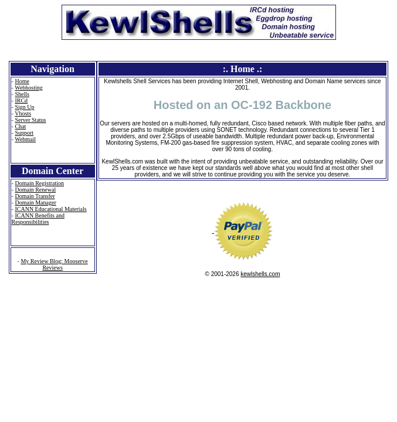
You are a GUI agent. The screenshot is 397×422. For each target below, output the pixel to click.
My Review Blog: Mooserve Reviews (54, 264)
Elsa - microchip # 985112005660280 (20, 302)
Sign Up (24, 107)
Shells (22, 94)
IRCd (21, 100)
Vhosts (23, 113)
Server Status (30, 120)
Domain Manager (35, 202)
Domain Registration (39, 183)
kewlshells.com (260, 274)
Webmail (25, 139)
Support (24, 133)
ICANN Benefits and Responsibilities (38, 218)
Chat (20, 126)
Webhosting (29, 87)
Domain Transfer (35, 196)
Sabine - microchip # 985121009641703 (43, 302)
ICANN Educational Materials (50, 209)
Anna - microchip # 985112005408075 (9, 302)
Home (22, 81)
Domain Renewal (35, 189)
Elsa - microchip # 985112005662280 (32, 302)
